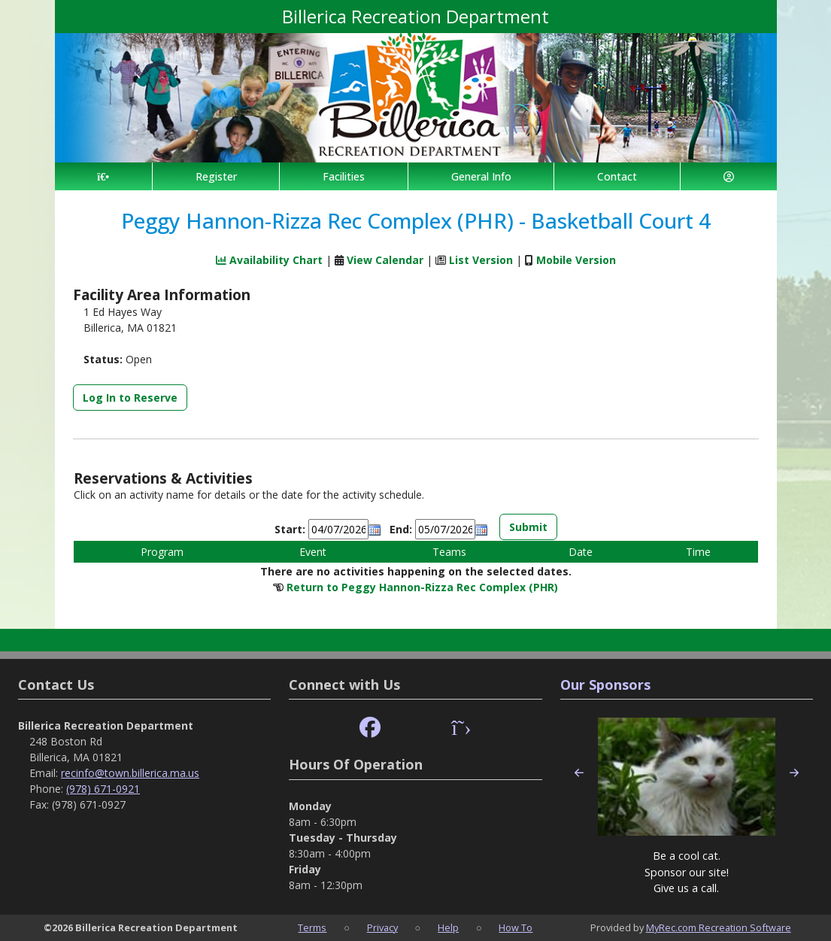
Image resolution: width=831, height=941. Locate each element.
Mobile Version (576, 260)
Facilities (344, 176)
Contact (617, 176)
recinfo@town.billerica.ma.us (130, 773)
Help (448, 927)
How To (515, 927)
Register (216, 176)
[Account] (729, 176)
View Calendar (385, 260)
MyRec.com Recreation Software (718, 927)
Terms (312, 927)
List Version (481, 260)
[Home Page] (103, 176)
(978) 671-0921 (103, 789)
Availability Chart (269, 260)
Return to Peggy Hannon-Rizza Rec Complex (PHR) (422, 587)
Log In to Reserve (130, 397)
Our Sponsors (605, 684)
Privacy (382, 927)
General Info (481, 176)
